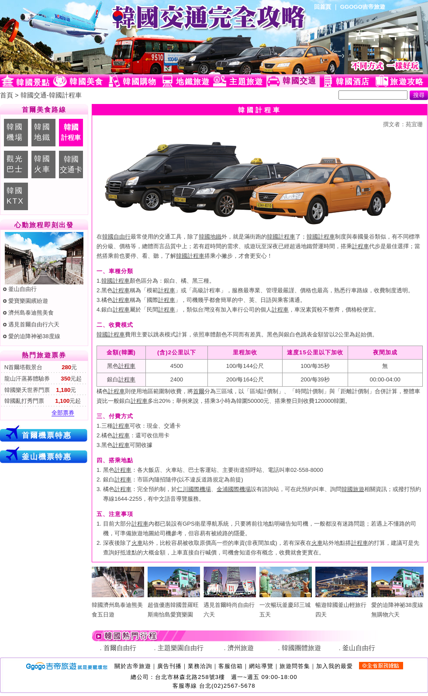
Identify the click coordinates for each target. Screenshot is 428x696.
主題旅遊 (246, 81)
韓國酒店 (352, 81)
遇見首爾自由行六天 (33, 324)
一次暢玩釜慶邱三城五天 (285, 605)
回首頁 (322, 6)
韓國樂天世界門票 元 (39, 390)
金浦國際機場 (234, 489)
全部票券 (63, 412)
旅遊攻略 (407, 81)
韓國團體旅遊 (301, 647)
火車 (137, 543)
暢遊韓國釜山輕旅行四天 (341, 605)
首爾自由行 (120, 647)
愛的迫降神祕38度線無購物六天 (397, 605)
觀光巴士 (15, 163)
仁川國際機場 (194, 489)
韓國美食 (86, 81)
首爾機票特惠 (47, 435)
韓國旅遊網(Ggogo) (107, 37)
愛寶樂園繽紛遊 (28, 301)
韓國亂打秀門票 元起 (42, 401)
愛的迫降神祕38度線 (34, 336)
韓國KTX (15, 195)
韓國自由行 (116, 236)
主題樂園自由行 (181, 647)
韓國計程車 (281, 236)
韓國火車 (42, 163)
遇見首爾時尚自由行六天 (230, 605)
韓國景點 (33, 82)
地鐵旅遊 (193, 81)
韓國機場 (15, 132)
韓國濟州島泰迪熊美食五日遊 (118, 605)
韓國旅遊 (353, 489)
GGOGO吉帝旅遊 (362, 6)
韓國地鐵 (42, 132)
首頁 (6, 95)
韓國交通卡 (71, 164)
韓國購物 (139, 81)
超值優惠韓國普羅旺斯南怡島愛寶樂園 (174, 605)
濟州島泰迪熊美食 (31, 312)
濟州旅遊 (241, 647)
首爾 (198, 391)
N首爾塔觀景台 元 (40, 367)
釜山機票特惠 (47, 456)
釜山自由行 (22, 289)
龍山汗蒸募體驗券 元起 (42, 378)
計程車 (360, 246)
